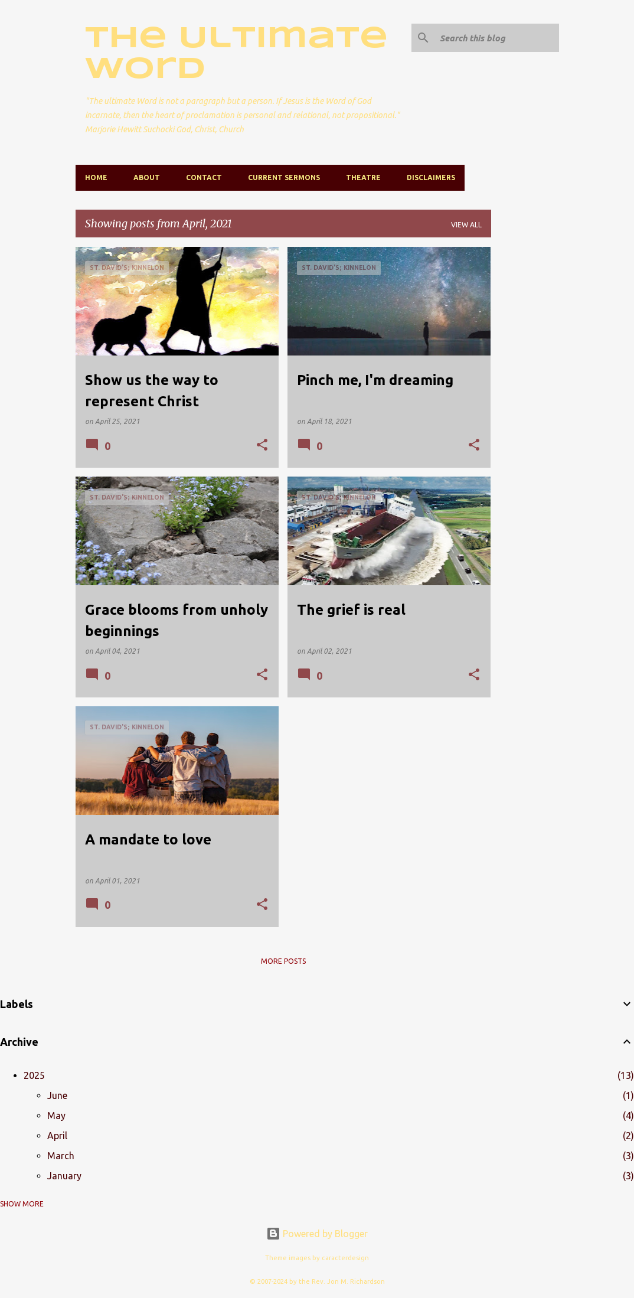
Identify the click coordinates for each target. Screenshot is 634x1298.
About (146, 177)
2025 (34, 1075)
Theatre (363, 177)
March (60, 1155)
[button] (262, 446)
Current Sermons (284, 177)
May (56, 1115)
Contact (204, 177)
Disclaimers (431, 177)
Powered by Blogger (317, 1233)
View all (466, 225)
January (64, 1175)
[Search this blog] (497, 38)
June (57, 1095)
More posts (283, 961)
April (57, 1135)
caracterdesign (345, 1257)
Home (96, 177)
